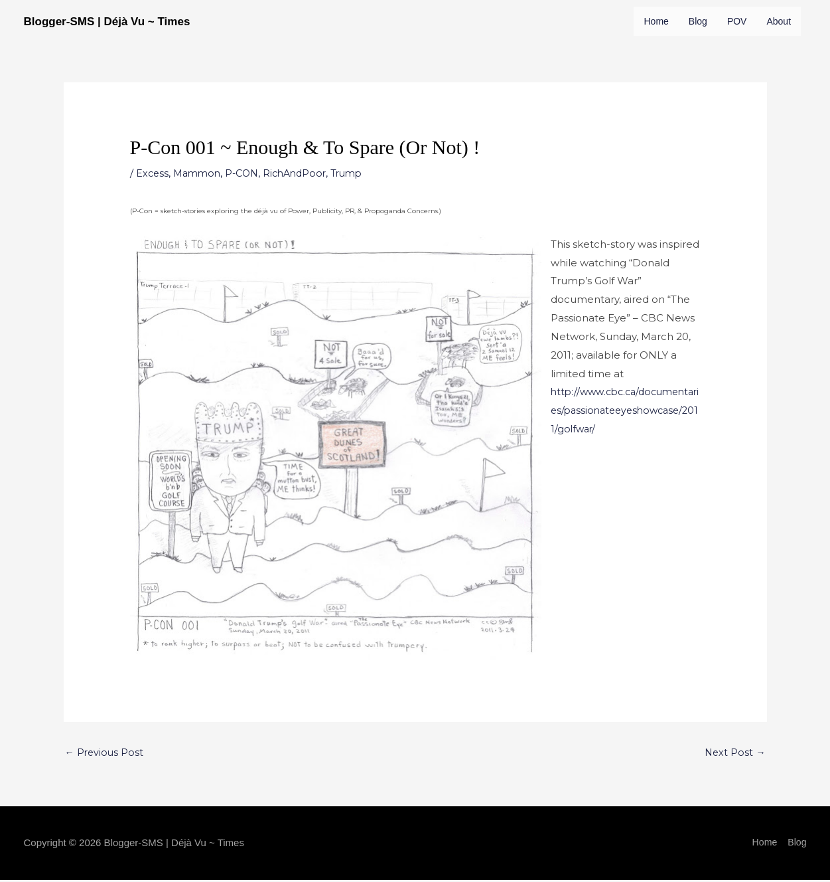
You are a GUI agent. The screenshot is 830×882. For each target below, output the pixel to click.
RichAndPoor (302, 202)
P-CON (247, 202)
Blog (699, 21)
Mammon (199, 202)
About (657, 50)
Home (656, 21)
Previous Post (105, 783)
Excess (153, 202)
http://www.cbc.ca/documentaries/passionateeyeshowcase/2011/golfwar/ (625, 439)
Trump (358, 202)
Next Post (734, 783)
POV (740, 21)
